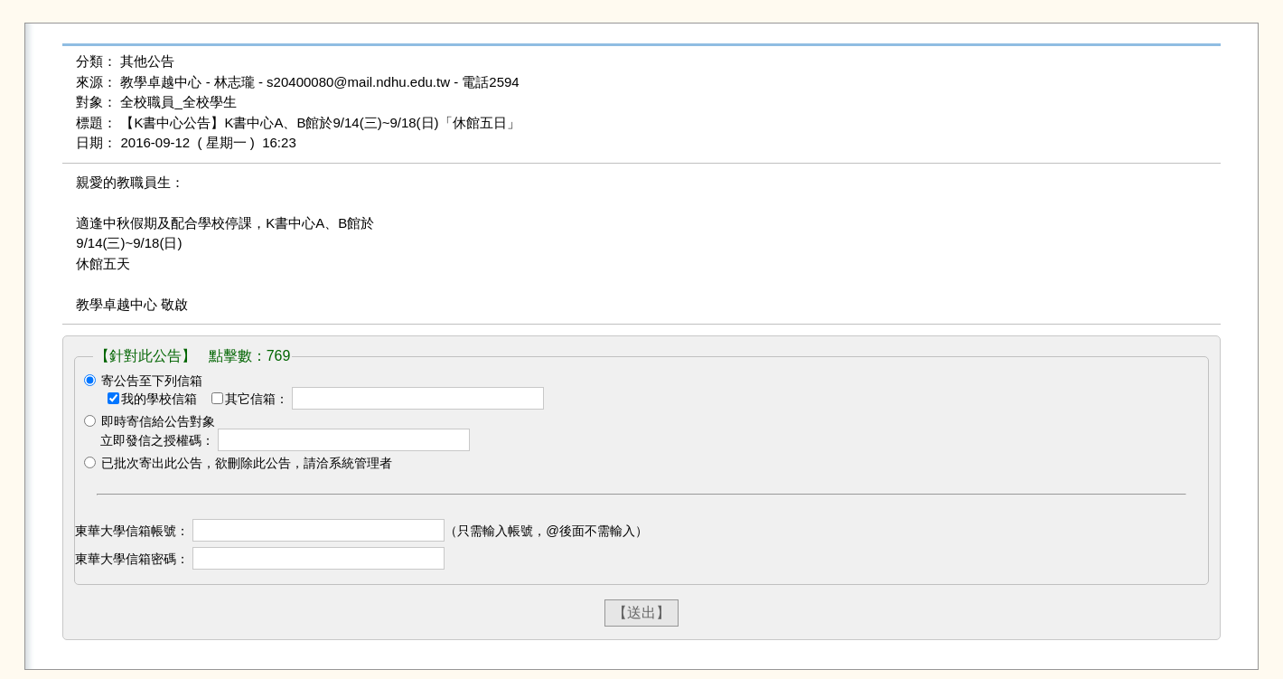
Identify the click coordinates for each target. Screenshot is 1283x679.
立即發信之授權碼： (157, 440)
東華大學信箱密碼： (132, 559)
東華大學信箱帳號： (132, 530)
